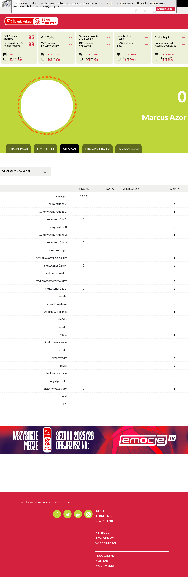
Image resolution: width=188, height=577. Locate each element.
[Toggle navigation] (181, 21)
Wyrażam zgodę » (165, 9)
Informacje (18, 148)
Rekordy (69, 148)
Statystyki (45, 148)
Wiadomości (128, 148)
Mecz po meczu (97, 148)
